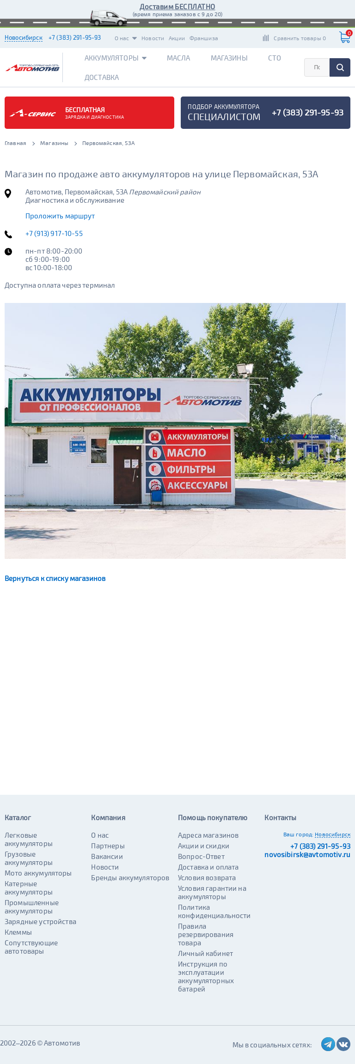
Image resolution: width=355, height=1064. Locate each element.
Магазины (229, 58)
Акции (177, 38)
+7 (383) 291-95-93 (75, 37)
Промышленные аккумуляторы (32, 906)
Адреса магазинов (208, 835)
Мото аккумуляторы (38, 873)
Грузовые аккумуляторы (29, 858)
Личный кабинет (205, 953)
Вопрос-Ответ (201, 856)
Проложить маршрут (60, 216)
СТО (274, 58)
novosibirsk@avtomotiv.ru (307, 854)
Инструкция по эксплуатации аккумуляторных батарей (206, 976)
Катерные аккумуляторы (29, 887)
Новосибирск (24, 37)
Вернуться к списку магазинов (55, 578)
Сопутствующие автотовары (31, 946)
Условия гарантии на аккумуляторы (212, 892)
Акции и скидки (203, 845)
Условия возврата (207, 877)
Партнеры (107, 845)
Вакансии (106, 856)
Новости (152, 38)
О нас (126, 38)
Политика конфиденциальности (214, 911)
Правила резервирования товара (205, 934)
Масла (178, 58)
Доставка (102, 77)
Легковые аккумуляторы (29, 839)
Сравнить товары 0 (300, 38)
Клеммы (18, 932)
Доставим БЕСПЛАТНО (177, 6)
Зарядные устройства (40, 921)
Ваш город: (298, 834)
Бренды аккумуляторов (130, 877)
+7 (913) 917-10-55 (54, 233)
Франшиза (204, 38)
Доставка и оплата (208, 867)
